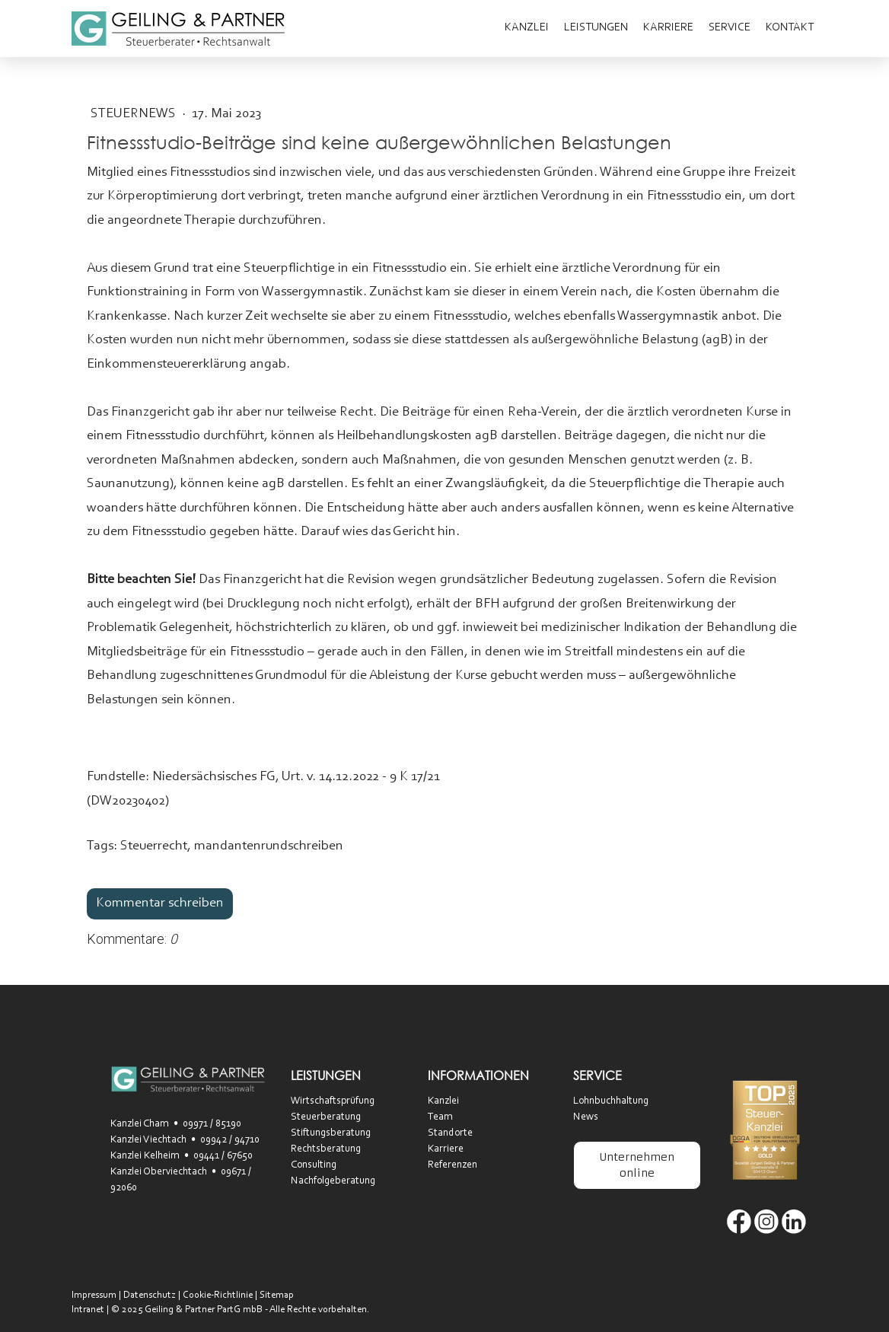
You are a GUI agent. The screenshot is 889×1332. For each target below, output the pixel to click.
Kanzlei (527, 27)
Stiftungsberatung (331, 1133)
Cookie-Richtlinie (218, 1295)
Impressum (94, 1295)
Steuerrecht (153, 846)
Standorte (450, 1133)
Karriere (668, 27)
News (585, 1117)
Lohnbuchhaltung (610, 1101)
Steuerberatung (326, 1117)
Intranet (88, 1309)
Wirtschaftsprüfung (332, 1101)
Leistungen (596, 27)
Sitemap (277, 1295)
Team (440, 1117)
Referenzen (452, 1165)
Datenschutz (149, 1295)
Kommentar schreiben (160, 903)
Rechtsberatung (326, 1149)
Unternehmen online (636, 1165)
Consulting (313, 1165)
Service (729, 27)
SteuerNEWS (135, 114)
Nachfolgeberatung (333, 1181)
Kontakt (790, 27)
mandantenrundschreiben (268, 846)
